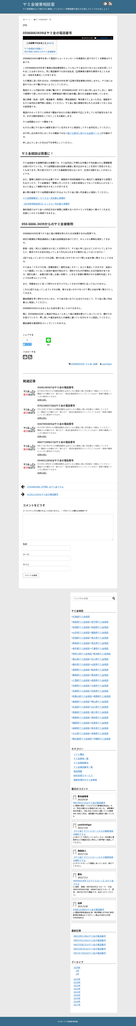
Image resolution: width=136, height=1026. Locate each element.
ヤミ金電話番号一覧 (104, 38)
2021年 (77, 991)
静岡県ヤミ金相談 (81, 674)
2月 (77, 970)
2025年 (77, 979)
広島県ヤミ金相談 (81, 706)
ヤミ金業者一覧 (81, 758)
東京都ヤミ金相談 (81, 648)
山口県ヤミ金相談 (99, 706)
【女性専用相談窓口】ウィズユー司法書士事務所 (46, 203)
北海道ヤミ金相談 (81, 616)
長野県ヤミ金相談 (81, 669)
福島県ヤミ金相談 (99, 632)
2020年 (77, 995)
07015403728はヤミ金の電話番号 (56, 405)
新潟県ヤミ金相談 (102, 653)
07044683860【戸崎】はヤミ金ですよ (42, 487)
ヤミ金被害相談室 (39, 4)
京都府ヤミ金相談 (81, 685)
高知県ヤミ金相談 (99, 717)
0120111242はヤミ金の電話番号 (39, 494)
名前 (25, 544)
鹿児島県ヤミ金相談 (82, 738)
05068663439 (77, 363)
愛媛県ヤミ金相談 (81, 717)
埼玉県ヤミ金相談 (99, 643)
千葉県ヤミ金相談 (99, 648)
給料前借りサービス (83, 775)
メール (26, 554)
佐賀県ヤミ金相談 (99, 722)
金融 (95, 363)
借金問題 (78, 771)
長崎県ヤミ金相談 (81, 728)
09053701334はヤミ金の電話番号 (90, 940)
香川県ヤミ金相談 (99, 712)
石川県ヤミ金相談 (99, 659)
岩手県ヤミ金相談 (99, 621)
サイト (26, 564)
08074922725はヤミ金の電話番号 (89, 802)
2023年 (77, 985)
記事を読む (42, 400)
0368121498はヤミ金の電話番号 (88, 909)
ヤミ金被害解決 (81, 762)
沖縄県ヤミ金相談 (102, 738)
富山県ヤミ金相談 (81, 659)
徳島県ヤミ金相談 (81, 712)
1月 (77, 973)
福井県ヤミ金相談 (81, 664)
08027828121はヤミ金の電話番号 (90, 944)
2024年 (77, 982)
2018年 (77, 1001)
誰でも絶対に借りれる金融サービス (84, 133)
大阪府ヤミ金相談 (99, 685)
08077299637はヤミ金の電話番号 (56, 442)
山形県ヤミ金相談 (81, 632)
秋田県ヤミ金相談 (99, 627)
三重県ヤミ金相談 (81, 680)
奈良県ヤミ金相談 (99, 690)
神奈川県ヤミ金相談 (82, 653)
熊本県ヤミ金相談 (99, 728)
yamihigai (107, 363)
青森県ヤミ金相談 (81, 621)
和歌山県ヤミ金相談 (82, 696)
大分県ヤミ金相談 (81, 733)
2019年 (77, 998)
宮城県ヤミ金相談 (81, 627)
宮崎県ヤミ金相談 (99, 733)
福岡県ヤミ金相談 (81, 722)
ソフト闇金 (79, 754)
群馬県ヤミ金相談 (81, 643)
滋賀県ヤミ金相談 (99, 680)
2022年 (77, 988)
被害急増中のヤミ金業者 (85, 779)
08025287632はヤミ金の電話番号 (90, 948)
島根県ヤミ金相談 (81, 701)
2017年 (77, 1004)
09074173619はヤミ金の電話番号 (90, 953)
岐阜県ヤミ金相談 (99, 669)
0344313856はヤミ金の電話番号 (55, 460)
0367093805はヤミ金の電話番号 (55, 423)
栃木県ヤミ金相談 (99, 637)
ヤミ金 (89, 363)
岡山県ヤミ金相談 (99, 701)
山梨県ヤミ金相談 (99, 664)
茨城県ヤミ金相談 (81, 637)
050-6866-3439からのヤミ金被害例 (40, 51)
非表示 (50, 43)
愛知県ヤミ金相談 (99, 674)
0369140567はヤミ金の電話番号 (55, 387)
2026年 (77, 967)
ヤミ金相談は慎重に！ (34, 48)
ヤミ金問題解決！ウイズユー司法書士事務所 (44, 198)
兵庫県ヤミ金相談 (81, 690)
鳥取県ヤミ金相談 (102, 696)
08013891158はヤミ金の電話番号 (90, 936)
